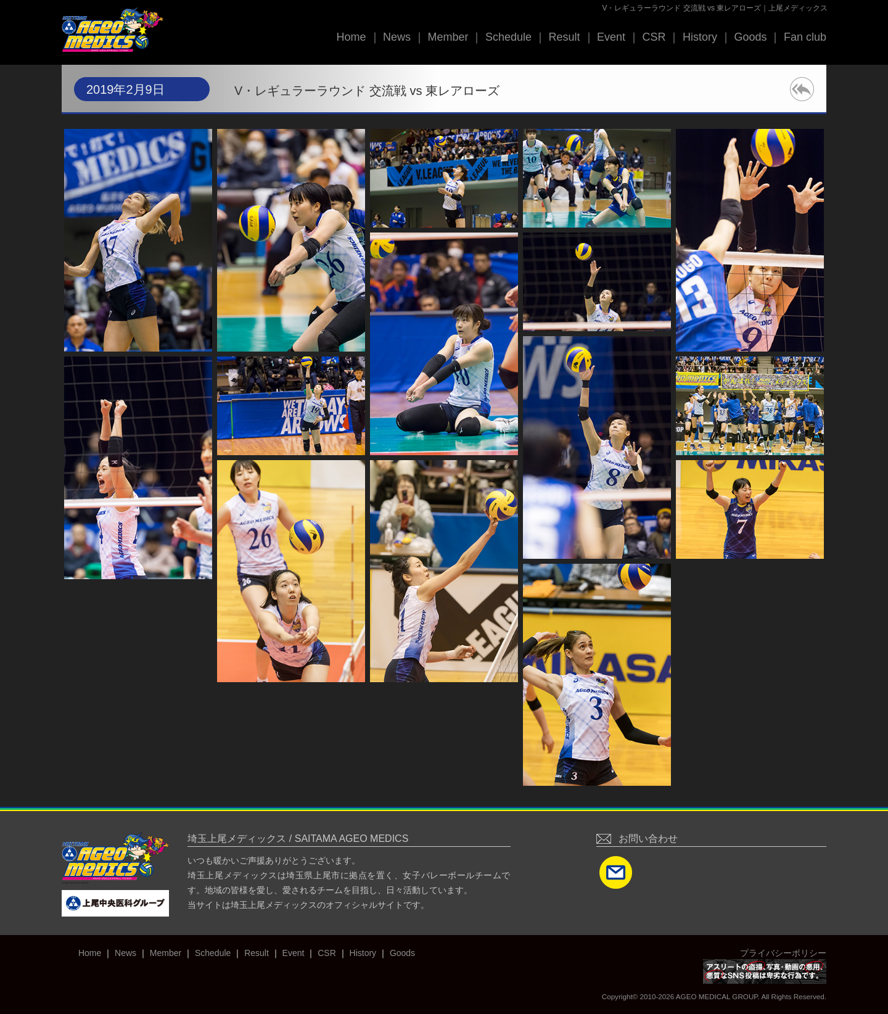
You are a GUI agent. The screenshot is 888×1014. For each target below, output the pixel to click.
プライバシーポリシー (783, 953)
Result (564, 37)
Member (447, 37)
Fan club (805, 37)
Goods (750, 37)
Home (351, 37)
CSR (653, 37)
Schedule (508, 37)
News (397, 37)
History (700, 37)
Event (611, 37)
